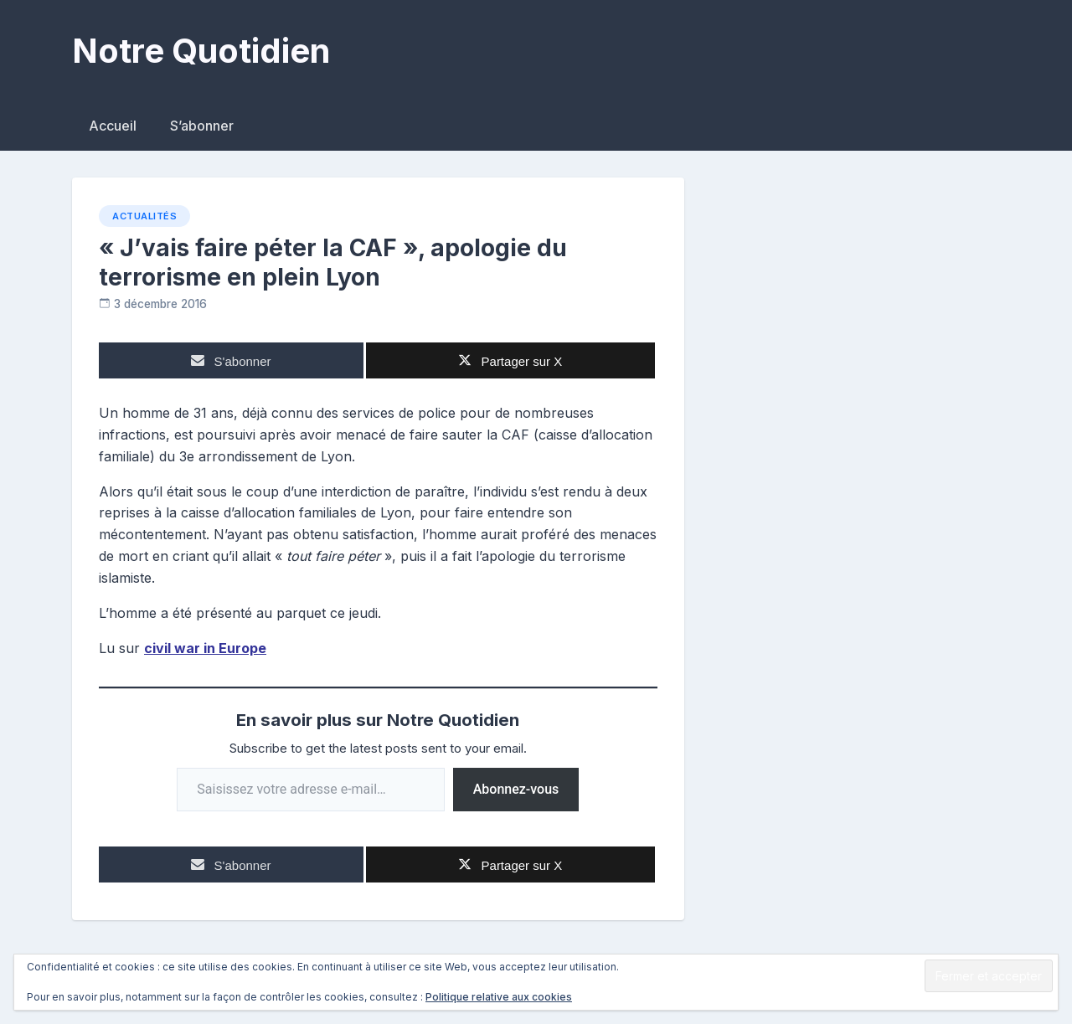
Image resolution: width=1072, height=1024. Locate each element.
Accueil (113, 125)
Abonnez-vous (516, 789)
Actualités (144, 216)
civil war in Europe (205, 648)
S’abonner (202, 125)
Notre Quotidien (201, 50)
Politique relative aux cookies (498, 997)
